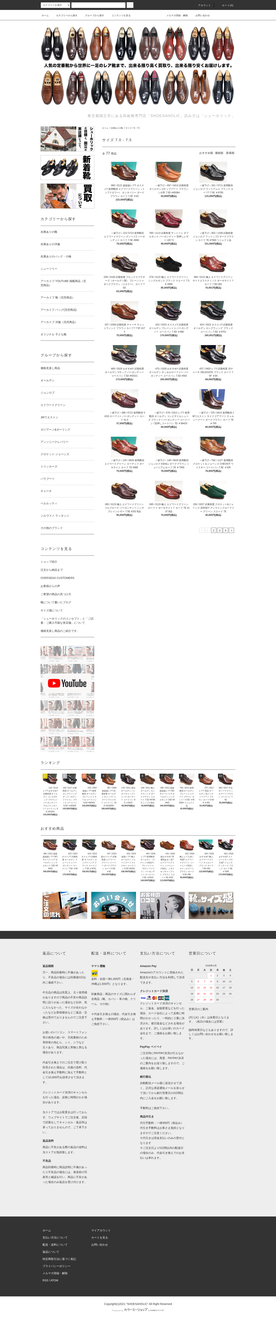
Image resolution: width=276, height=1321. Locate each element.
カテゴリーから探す (64, 15)
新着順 (230, 152)
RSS (45, 1280)
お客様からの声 (50, 586)
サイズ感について (52, 610)
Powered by (138, 1310)
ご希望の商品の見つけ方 (56, 594)
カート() (225, 5)
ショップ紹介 (49, 561)
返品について (51, 1251)
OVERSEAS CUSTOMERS (57, 577)
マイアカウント (101, 1230)
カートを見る (99, 1237)
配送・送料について (55, 1244)
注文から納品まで (52, 569)
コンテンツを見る (119, 15)
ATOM (54, 1280)
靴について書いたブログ (56, 602)
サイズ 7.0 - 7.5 (132, 128)
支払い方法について (55, 1237)
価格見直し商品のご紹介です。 (60, 630)
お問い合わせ (200, 15)
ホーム (45, 15)
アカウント (202, 5)
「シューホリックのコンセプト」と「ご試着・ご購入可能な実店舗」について (67, 620)
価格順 (219, 152)
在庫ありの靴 (117, 128)
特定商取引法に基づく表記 (59, 1259)
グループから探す (92, 15)
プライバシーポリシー (56, 1266)
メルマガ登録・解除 (175, 15)
